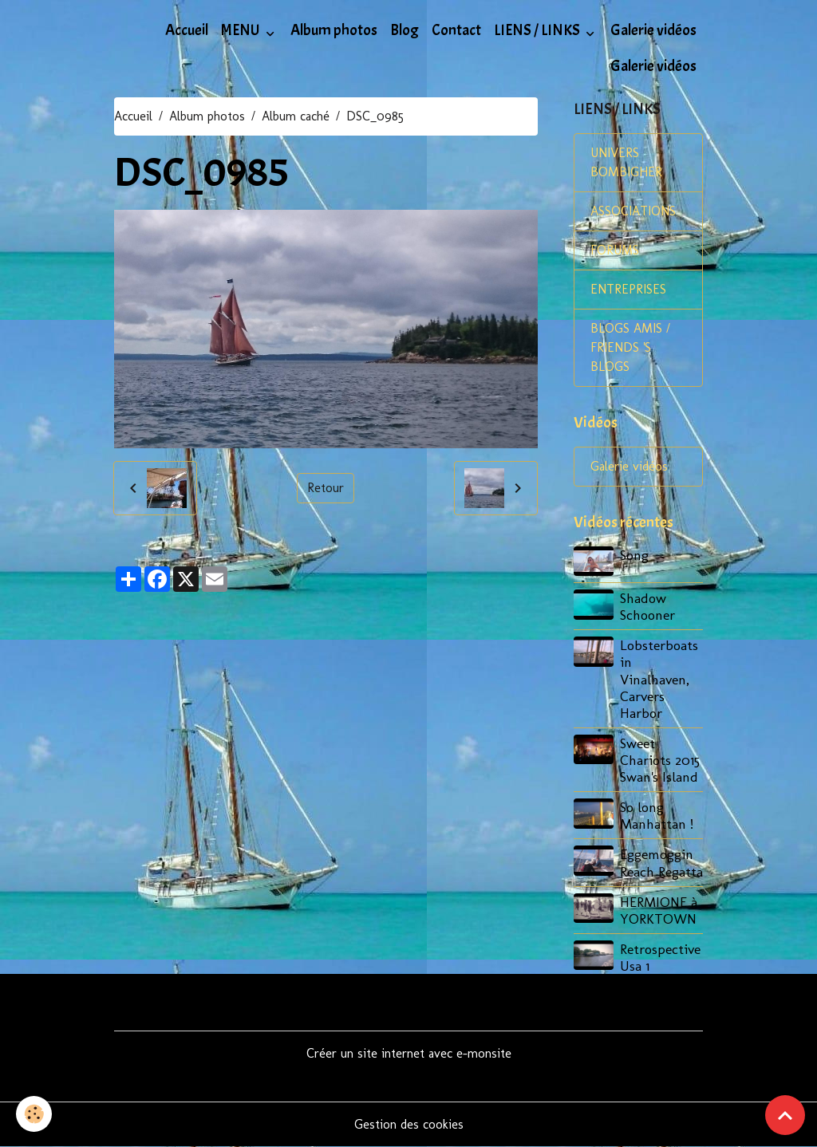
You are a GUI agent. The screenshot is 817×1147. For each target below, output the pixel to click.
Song (634, 554)
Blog (404, 30)
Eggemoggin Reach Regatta (661, 862)
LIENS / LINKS (538, 30)
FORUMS (614, 250)
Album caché (296, 116)
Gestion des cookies (409, 1124)
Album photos (333, 30)
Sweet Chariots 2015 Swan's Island (660, 760)
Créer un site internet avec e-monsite (408, 1053)
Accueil (186, 30)
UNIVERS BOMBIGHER (626, 162)
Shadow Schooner (647, 606)
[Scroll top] (785, 1115)
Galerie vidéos (653, 30)
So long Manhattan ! (656, 815)
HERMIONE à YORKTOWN (658, 910)
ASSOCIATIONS (633, 211)
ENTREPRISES (628, 289)
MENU (241, 30)
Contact (456, 30)
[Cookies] (34, 1114)
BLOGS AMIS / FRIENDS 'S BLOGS (630, 347)
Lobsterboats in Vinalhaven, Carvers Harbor (659, 678)
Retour (325, 487)
